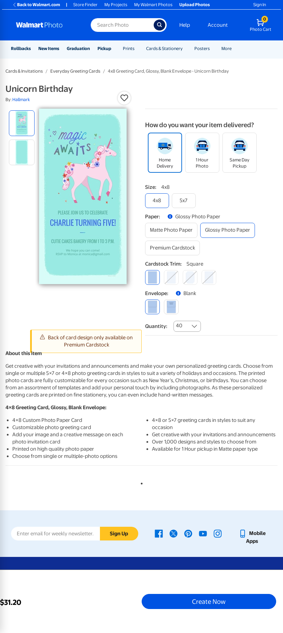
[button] (124, 98)
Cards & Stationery (164, 48)
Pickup (104, 48)
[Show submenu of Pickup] (114, 48)
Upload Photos (194, 4)
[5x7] (184, 200)
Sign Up (119, 534)
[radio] (22, 123)
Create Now (209, 601)
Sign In (259, 4)
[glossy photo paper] (227, 230)
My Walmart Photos (153, 4)
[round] (171, 277)
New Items (48, 48)
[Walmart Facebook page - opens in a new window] (159, 533)
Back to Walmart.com (36, 4)
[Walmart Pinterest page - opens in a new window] (188, 533)
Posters (202, 48)
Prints (128, 48)
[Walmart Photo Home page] (46, 25)
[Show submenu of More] (235, 48)
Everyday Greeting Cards (75, 71)
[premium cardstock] (172, 248)
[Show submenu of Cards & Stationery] (186, 48)
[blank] (152, 307)
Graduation (78, 48)
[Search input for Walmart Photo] (122, 25)
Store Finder (85, 4)
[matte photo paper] (171, 230)
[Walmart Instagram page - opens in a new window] (218, 533)
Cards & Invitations (24, 71)
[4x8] (157, 200)
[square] (152, 277)
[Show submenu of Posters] (213, 48)
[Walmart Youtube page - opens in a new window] (203, 533)
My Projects (115, 4)
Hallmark (21, 99)
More (226, 48)
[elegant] (190, 277)
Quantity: (156, 326)
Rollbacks (21, 48)
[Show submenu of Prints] (138, 48)
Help (184, 25)
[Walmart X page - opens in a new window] (173, 533)
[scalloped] (209, 277)
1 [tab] (140, 482)
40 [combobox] (179, 325)
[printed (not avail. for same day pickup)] (171, 307)
